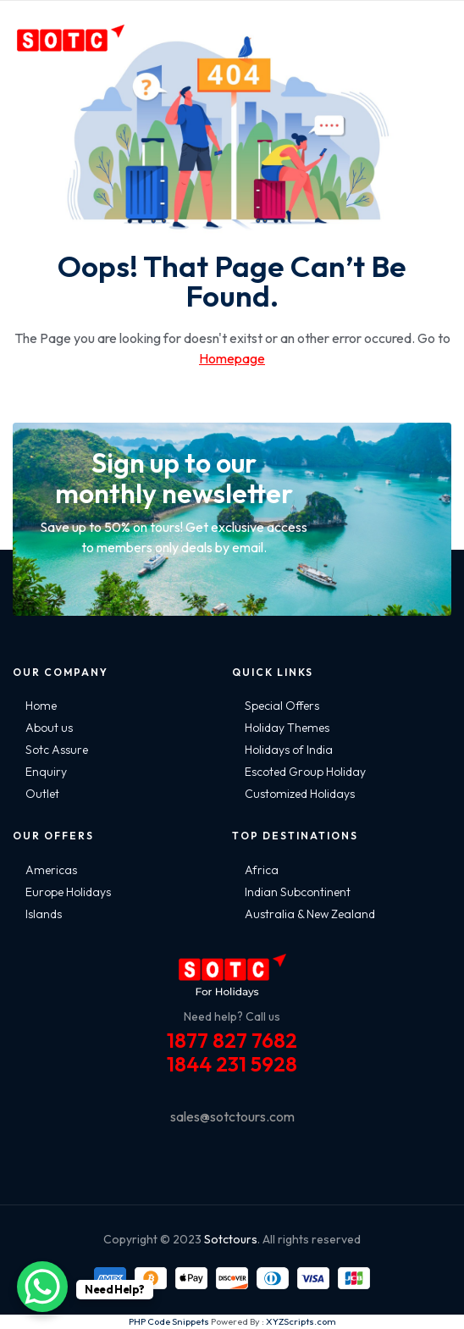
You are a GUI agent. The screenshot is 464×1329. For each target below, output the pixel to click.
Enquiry (46, 771)
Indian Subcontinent (298, 892)
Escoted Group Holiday (305, 771)
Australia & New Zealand (310, 914)
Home (41, 705)
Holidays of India (289, 749)
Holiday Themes (287, 727)
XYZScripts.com (301, 1321)
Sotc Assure (56, 749)
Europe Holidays (68, 892)
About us (49, 727)
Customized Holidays (300, 793)
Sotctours (230, 1239)
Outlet (42, 793)
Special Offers (282, 705)
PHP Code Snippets (169, 1321)
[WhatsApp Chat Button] (42, 1286)
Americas (51, 870)
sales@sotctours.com (232, 1116)
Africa (262, 870)
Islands (43, 914)
